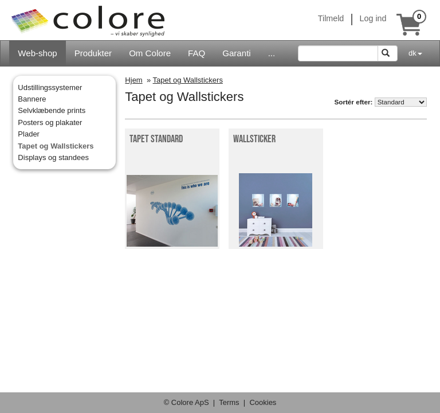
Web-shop (37, 53)
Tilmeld (331, 18)
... (272, 53)
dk (415, 53)
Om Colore (150, 53)
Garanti (236, 53)
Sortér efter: (353, 102)
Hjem (133, 80)
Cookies (262, 402)
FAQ (196, 53)
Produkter (93, 53)
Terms (229, 402)
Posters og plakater (50, 122)
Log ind (373, 18)
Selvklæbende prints (51, 110)
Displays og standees (53, 157)
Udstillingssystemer (50, 87)
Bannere (32, 99)
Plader (29, 134)
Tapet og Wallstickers (55, 146)
